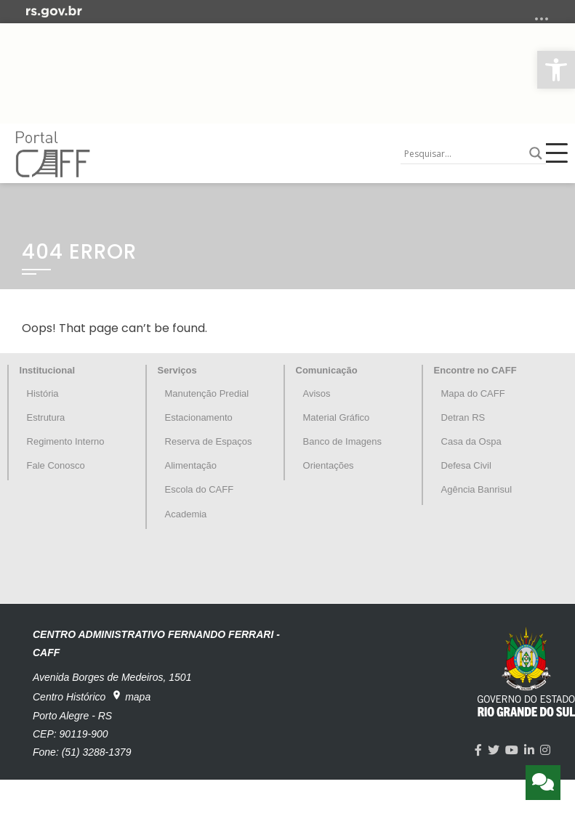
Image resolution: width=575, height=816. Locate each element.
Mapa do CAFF (473, 393)
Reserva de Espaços (208, 441)
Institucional (48, 370)
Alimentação (191, 465)
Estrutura (46, 417)
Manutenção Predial (207, 393)
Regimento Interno (66, 441)
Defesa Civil (466, 465)
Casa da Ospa (471, 441)
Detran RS (463, 417)
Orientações (328, 465)
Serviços (177, 370)
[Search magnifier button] (536, 153)
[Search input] (463, 153)
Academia (186, 514)
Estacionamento (199, 417)
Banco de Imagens (342, 441)
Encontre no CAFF (475, 370)
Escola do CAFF (199, 489)
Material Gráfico (336, 417)
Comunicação (327, 370)
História (43, 393)
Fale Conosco (56, 465)
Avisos (317, 393)
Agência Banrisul (476, 489)
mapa (130, 696)
